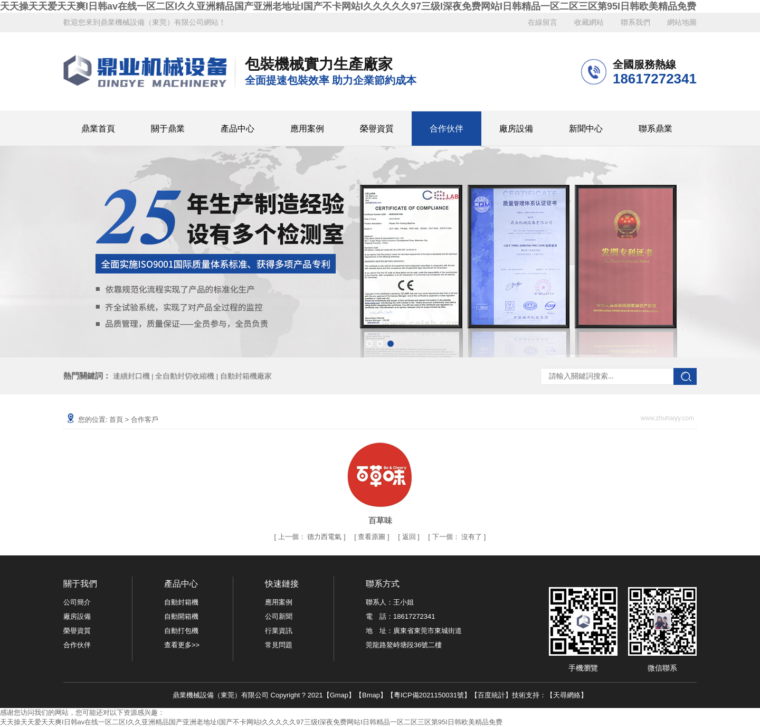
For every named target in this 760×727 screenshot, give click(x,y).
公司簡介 (77, 602)
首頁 (116, 419)
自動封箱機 (181, 602)
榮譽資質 (377, 128)
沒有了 (458, 537)
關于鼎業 (168, 128)
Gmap (339, 695)
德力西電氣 (324, 537)
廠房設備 (516, 128)
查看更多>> (182, 645)
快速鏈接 (282, 583)
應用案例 (307, 128)
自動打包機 (181, 631)
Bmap (371, 695)
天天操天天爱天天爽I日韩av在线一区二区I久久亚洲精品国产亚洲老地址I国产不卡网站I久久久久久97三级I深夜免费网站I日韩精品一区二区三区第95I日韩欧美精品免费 (348, 6)
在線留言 (542, 22)
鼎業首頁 (98, 128)
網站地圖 (682, 22)
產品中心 (237, 128)
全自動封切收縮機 (184, 376)
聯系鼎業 (655, 128)
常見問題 (278, 645)
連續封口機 (131, 376)
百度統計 (491, 695)
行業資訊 (278, 631)
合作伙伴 (446, 128)
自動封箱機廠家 (246, 376)
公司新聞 (278, 616)
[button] (369, 344)
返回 (409, 537)
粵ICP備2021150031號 (429, 695)
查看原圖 (372, 537)
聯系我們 (635, 22)
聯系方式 (383, 583)
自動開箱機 (181, 616)
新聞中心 (586, 128)
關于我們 (80, 583)
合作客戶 (144, 419)
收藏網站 (589, 22)
